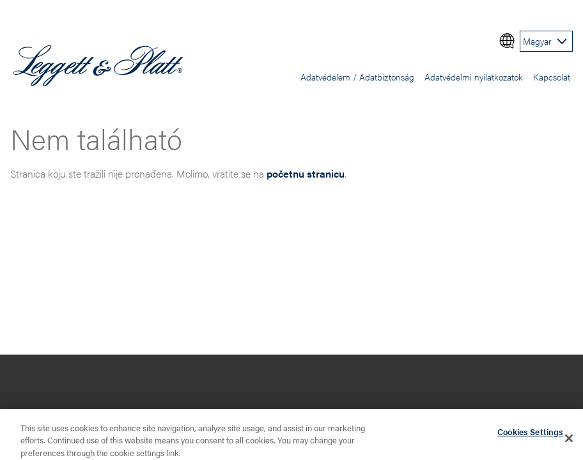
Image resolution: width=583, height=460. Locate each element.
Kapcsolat (551, 76)
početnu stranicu (306, 173)
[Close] (569, 440)
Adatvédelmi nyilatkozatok (473, 76)
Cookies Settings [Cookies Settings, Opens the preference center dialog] (530, 434)
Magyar (537, 40)
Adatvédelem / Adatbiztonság (357, 76)
